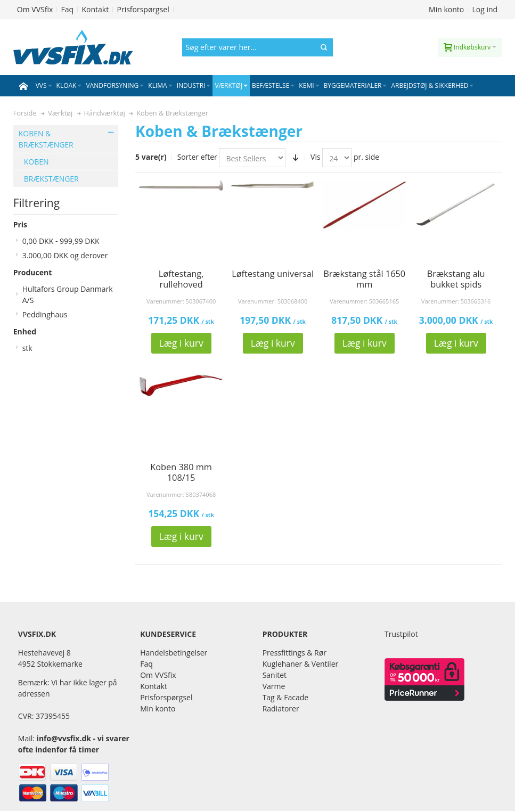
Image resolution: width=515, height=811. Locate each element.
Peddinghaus (45, 314)
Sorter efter (197, 157)
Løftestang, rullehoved (181, 279)
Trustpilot (401, 634)
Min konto (446, 9)
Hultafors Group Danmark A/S (67, 294)
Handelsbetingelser (173, 653)
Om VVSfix (35, 9)
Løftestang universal (273, 274)
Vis (315, 157)
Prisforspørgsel (143, 9)
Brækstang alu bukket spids (456, 279)
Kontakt (95, 9)
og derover (65, 255)
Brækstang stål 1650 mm (364, 279)
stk (27, 348)
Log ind (485, 9)
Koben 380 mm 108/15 (181, 472)
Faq (67, 9)
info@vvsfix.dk (64, 738)
